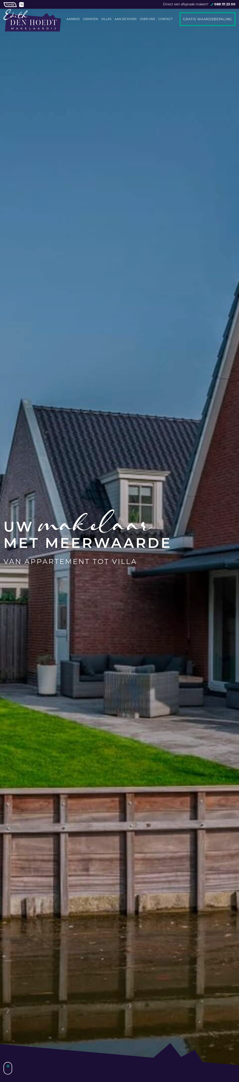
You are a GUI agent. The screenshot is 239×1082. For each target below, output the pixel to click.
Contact (165, 19)
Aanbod (73, 19)
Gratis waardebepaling (207, 19)
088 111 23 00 (224, 4)
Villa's (106, 19)
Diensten (90, 19)
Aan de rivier (126, 19)
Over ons (147, 19)
